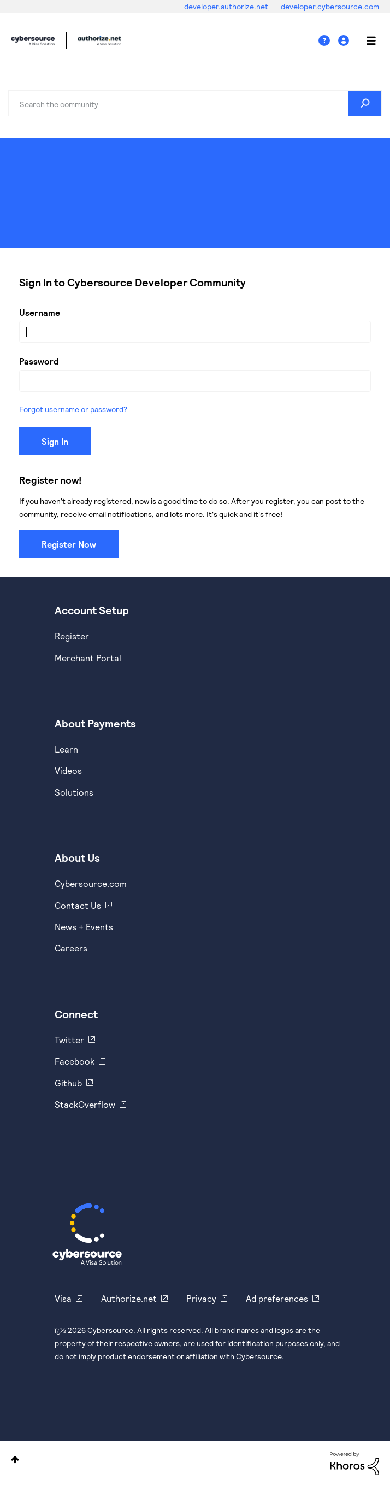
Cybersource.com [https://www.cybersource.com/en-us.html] (91, 883)
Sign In (345, 40)
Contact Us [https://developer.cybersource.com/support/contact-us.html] (78, 905)
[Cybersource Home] (87, 1234)
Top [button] (15, 1459)
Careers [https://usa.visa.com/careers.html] (71, 948)
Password (38, 361)
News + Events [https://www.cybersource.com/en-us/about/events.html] (84, 926)
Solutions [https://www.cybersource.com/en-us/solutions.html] (74, 792)
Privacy (201, 1298)
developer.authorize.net (227, 6)
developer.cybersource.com (330, 6)
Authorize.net (129, 1298)
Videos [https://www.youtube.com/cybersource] (68, 770)
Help (328, 40)
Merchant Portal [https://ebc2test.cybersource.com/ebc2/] (88, 658)
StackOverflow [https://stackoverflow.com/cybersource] (85, 1104)
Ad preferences (277, 1298)
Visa (63, 1298)
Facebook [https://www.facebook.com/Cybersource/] (74, 1061)
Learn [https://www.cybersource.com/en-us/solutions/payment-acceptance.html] (66, 749)
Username (39, 312)
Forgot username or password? (73, 409)
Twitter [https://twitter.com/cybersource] (69, 1040)
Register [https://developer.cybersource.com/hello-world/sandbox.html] (72, 636)
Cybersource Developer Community (33, 40)
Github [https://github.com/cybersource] (68, 1083)
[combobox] (195, 103)
